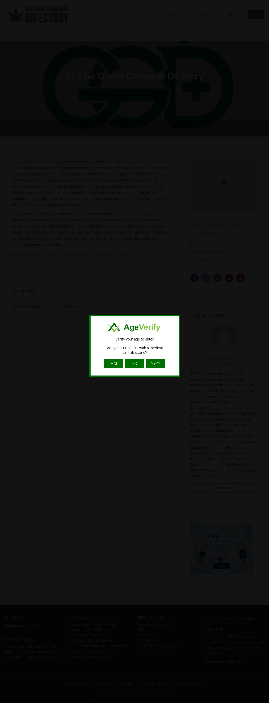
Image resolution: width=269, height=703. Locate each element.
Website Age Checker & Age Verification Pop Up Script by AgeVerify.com (264, 702)
